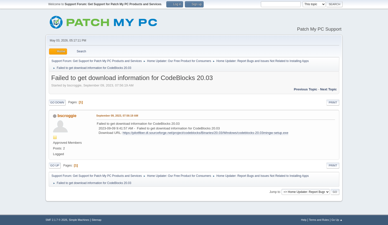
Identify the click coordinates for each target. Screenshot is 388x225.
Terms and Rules (319, 219)
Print (333, 102)
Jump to (274, 191)
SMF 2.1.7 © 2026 (56, 219)
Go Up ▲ (336, 219)
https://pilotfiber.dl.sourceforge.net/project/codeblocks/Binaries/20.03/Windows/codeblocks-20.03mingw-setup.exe (205, 133)
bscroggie (66, 116)
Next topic (328, 89)
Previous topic (305, 89)
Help (304, 219)
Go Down (57, 102)
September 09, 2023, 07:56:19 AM (117, 115)
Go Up (54, 165)
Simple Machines (79, 219)
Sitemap (96, 219)
